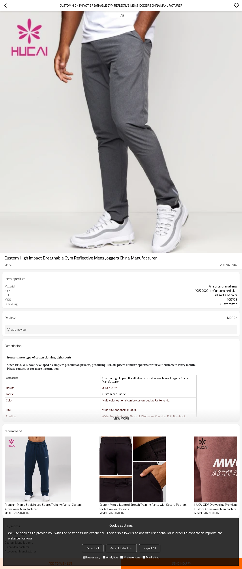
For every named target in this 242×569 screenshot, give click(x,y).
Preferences (130, 557)
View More (121, 418)
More (231, 317)
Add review (18, 330)
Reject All (150, 548)
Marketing (151, 557)
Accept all (92, 548)
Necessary (91, 557)
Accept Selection (121, 548)
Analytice (110, 557)
